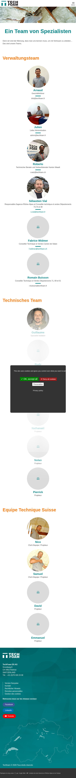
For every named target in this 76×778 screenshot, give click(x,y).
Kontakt (8, 686)
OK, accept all (29, 379)
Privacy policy (38, 390)
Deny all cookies (48, 379)
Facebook (9, 704)
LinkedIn (8, 710)
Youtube (9, 716)
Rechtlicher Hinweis (12, 688)
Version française (11, 683)
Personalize (38, 384)
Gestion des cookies (13, 694)
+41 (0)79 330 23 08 (15, 675)
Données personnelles (13, 691)
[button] (73, 3)
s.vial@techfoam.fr (38, 212)
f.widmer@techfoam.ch (38, 249)
